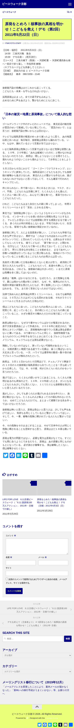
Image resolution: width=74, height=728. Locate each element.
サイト (9, 568)
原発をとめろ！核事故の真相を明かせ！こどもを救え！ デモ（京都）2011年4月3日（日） (52, 502)
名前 (9, 557)
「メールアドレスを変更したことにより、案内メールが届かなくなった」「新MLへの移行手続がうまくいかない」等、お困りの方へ (35, 690)
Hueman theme (51, 718)
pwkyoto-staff (13, 43)
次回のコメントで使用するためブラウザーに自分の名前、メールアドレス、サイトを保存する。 (36, 581)
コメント (11, 535)
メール (42, 557)
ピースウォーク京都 (14, 4)
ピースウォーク (9, 12)
